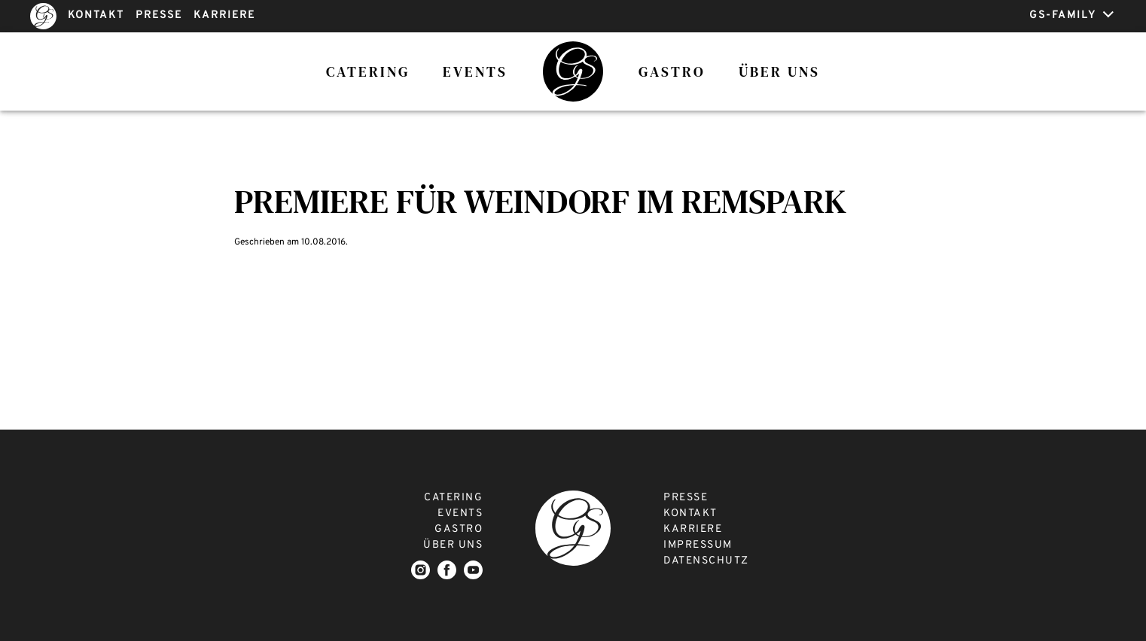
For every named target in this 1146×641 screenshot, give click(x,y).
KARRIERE (224, 15)
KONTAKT (96, 15)
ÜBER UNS (453, 545)
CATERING (453, 497)
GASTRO (458, 529)
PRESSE (159, 15)
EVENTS (460, 513)
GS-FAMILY (1071, 15)
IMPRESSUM (698, 545)
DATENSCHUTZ (706, 560)
